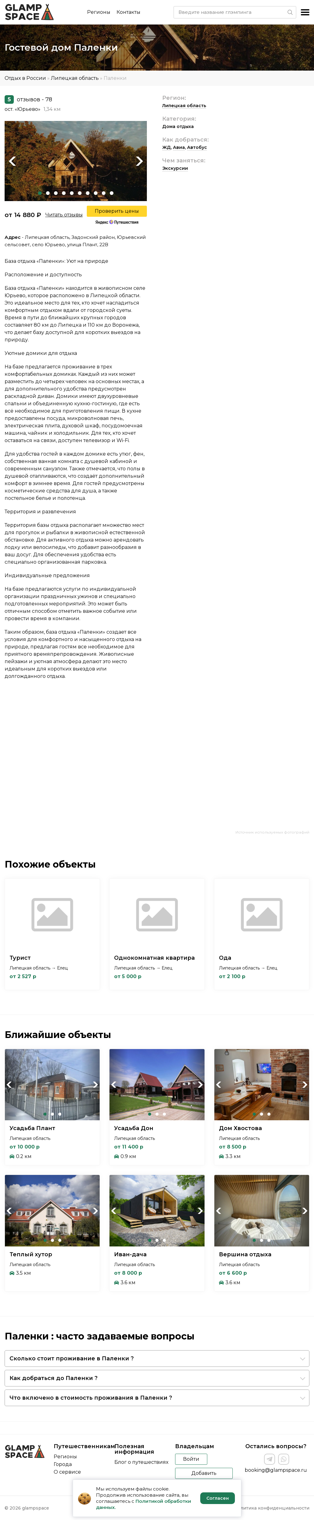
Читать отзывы (64, 215)
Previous (12, 161)
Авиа (179, 147)
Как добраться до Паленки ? (54, 1378)
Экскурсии (175, 168)
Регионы (98, 12)
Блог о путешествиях (141, 1462)
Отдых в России (25, 78)
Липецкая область (75, 78)
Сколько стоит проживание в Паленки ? (72, 1358)
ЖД (166, 147)
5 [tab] (72, 193)
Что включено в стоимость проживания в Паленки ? (91, 1397)
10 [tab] (111, 193)
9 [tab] (103, 193)
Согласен (217, 1498)
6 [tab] (80, 193)
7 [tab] (88, 193)
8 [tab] (96, 193)
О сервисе (67, 1472)
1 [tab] (40, 193)
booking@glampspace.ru (276, 1470)
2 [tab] (48, 193)
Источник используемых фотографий (272, 832)
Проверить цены (117, 211)
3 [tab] (56, 193)
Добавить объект (203, 1474)
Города (63, 1464)
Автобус (197, 147)
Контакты (128, 12)
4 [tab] (64, 193)
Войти (191, 1459)
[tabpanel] (76, 161)
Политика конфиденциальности (271, 1508)
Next (139, 161)
